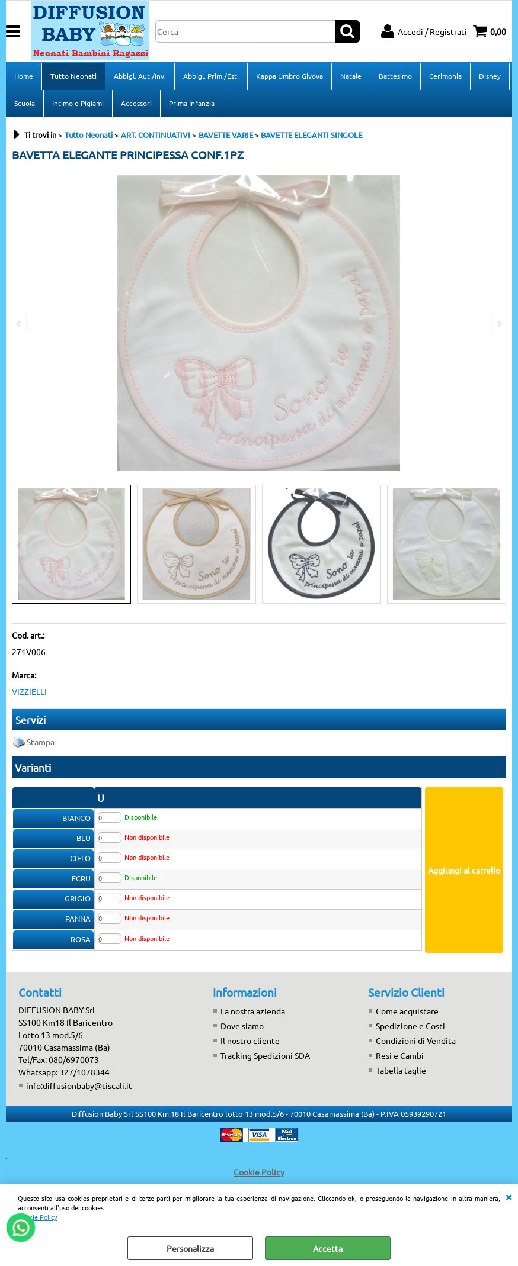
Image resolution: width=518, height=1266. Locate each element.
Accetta (328, 1248)
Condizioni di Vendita (416, 1040)
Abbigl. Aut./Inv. (140, 75)
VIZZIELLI (29, 691)
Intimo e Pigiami (78, 103)
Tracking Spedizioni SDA (265, 1055)
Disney (490, 75)
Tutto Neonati (73, 75)
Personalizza (190, 1248)
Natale (351, 75)
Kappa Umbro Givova (289, 75)
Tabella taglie (401, 1070)
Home (23, 75)
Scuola (24, 103)
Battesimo (395, 75)
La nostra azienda (252, 1011)
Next (498, 545)
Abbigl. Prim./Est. (211, 75)
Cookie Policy (37, 1217)
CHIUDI (508, 1196)
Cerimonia (445, 75)
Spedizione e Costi (410, 1025)
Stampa (41, 741)
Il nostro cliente (250, 1040)
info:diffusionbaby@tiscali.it (79, 1085)
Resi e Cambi (400, 1055)
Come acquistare (407, 1011)
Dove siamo (242, 1025)
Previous (19, 545)
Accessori (136, 103)
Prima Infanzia (192, 103)
